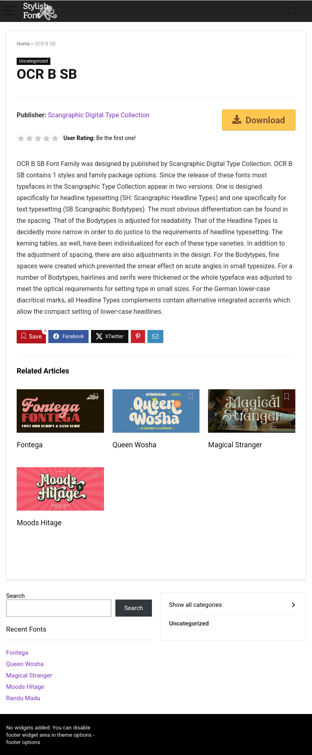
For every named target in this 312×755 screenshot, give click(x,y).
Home (23, 44)
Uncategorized (33, 61)
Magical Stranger (235, 445)
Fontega (30, 445)
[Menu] (10, 11)
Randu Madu (23, 698)
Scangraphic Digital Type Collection (99, 115)
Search (15, 596)
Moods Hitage (39, 523)
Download (258, 120)
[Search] (292, 11)
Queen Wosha (134, 445)
